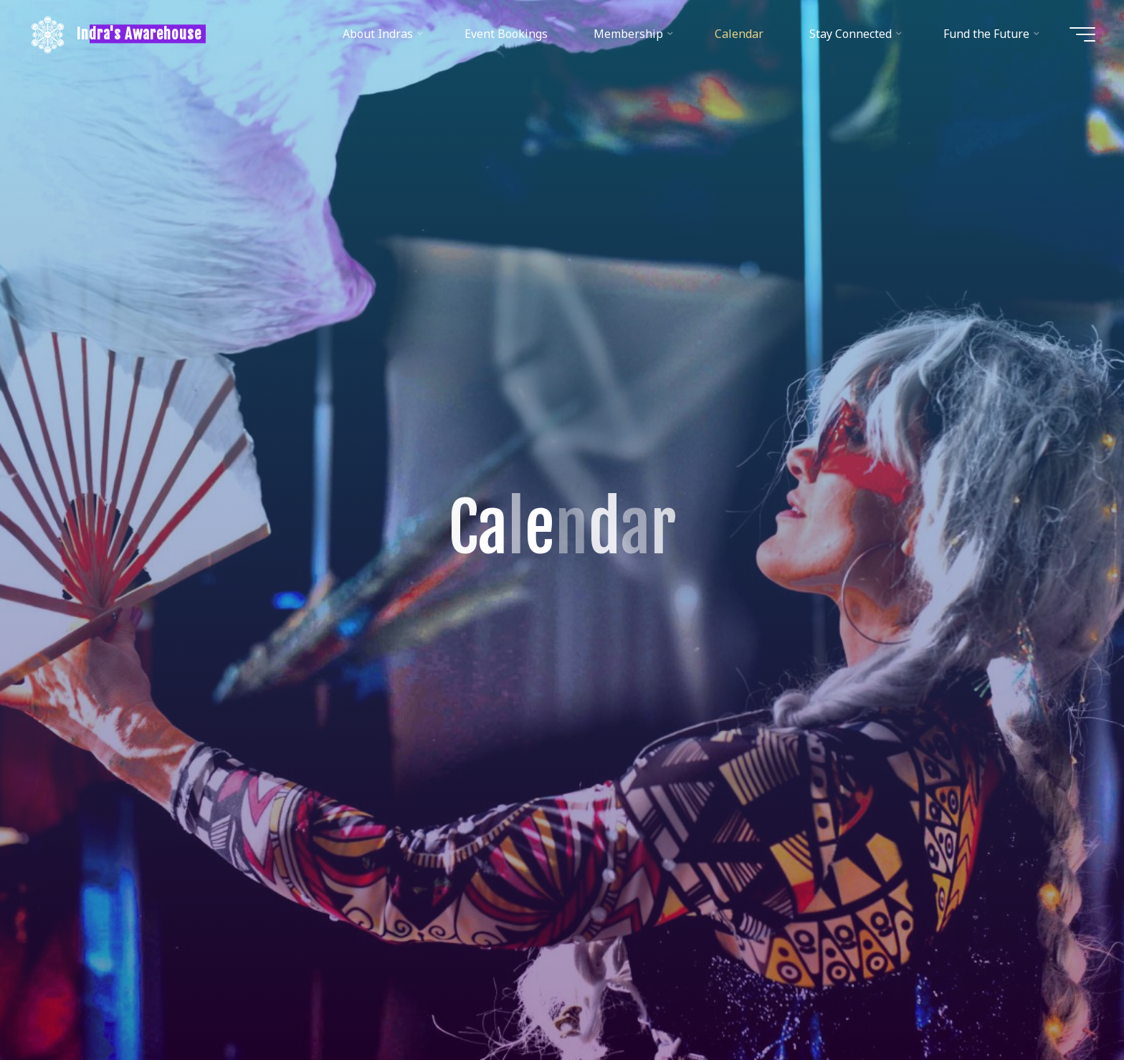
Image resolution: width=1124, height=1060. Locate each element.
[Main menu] (1082, 34)
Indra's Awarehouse (139, 33)
